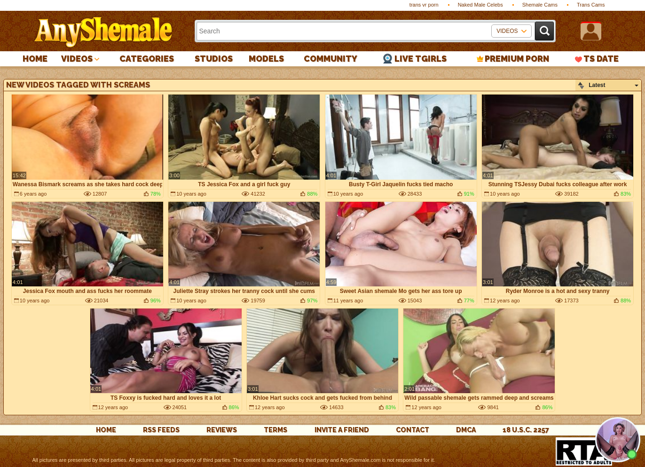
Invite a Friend (342, 430)
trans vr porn (424, 5)
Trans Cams (591, 5)
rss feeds (161, 430)
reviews (221, 430)
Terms (275, 430)
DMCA (466, 430)
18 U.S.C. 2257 (526, 430)
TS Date (601, 58)
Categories (146, 58)
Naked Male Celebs (480, 5)
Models (266, 58)
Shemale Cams (540, 5)
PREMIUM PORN (517, 58)
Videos (77, 58)
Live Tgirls (420, 58)
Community (330, 58)
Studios (214, 58)
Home (35, 58)
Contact (412, 430)
